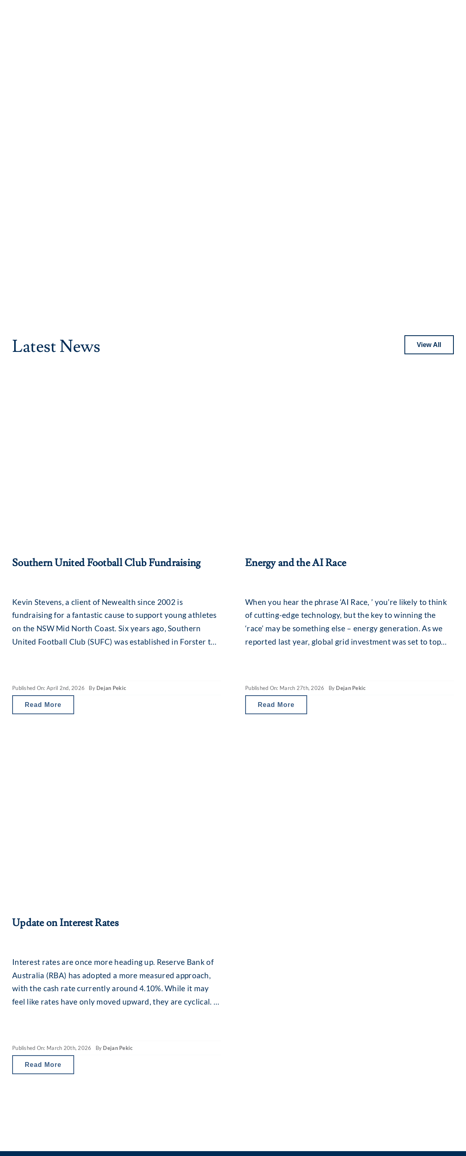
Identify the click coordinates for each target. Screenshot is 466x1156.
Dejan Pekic (111, 688)
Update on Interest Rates (65, 923)
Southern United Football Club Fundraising (106, 563)
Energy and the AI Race (295, 563)
